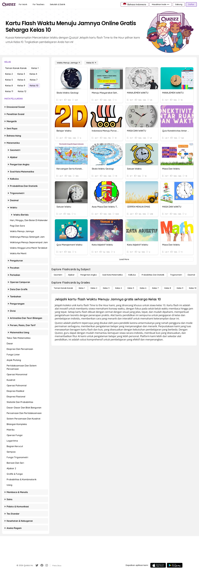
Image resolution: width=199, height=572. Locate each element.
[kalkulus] (132, 275)
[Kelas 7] (155, 288)
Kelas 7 (33, 79)
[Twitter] (37, 565)
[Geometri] (58, 275)
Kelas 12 (22, 91)
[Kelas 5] (130, 288)
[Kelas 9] (180, 288)
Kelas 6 (21, 79)
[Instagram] (46, 565)
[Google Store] (174, 565)
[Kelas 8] (167, 288)
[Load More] (124, 259)
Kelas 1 (35, 68)
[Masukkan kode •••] (161, 4)
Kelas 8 (9, 85)
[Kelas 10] (91, 63)
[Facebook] (41, 565)
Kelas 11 (9, 91)
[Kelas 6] (143, 288)
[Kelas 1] (81, 288)
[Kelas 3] (106, 288)
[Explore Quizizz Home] (8, 4)
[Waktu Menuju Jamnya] (68, 63)
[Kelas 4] (118, 288)
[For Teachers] (39, 4)
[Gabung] (179, 4)
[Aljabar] (71, 275)
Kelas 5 (9, 79)
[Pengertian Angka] (88, 275)
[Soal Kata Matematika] (112, 275)
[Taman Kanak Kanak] (63, 288)
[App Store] (158, 565)
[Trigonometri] (176, 275)
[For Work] (23, 4)
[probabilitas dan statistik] (153, 275)
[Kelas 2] (94, 288)
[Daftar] (191, 4)
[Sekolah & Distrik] (57, 4)
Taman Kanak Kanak (16, 68)
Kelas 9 (21, 85)
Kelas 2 (9, 74)
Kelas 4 (33, 74)
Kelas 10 (34, 85)
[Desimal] (191, 275)
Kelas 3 (21, 74)
